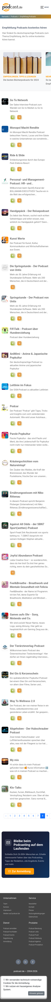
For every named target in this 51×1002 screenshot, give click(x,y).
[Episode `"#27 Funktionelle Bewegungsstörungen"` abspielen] (13, 396)
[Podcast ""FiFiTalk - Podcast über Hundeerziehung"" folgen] (19, 343)
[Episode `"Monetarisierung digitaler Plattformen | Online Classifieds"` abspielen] (13, 145)
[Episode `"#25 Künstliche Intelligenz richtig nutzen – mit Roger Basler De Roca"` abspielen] (13, 423)
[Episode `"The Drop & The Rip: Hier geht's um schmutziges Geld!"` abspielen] (13, 690)
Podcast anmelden (10, 928)
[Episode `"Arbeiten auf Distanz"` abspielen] (13, 343)
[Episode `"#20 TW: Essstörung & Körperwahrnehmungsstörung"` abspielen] (13, 805)
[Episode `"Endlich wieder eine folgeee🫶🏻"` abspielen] (13, 777)
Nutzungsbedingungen (37, 914)
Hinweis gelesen (36, 993)
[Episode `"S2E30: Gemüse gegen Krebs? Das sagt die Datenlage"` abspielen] (13, 514)
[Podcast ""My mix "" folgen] (19, 777)
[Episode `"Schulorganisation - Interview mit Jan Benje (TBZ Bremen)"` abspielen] (13, 318)
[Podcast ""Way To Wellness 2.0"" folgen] (19, 718)
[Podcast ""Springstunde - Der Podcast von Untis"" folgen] (19, 318)
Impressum (7, 910)
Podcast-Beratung (35, 928)
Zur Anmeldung (19, 871)
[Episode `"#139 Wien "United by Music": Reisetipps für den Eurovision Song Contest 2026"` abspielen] (13, 228)
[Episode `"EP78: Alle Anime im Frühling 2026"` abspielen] (13, 375)
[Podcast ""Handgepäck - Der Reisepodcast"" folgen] (19, 228)
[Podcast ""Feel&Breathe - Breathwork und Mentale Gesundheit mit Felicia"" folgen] (19, 604)
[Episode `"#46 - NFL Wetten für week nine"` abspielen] (13, 545)
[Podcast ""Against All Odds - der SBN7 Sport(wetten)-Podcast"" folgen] (19, 545)
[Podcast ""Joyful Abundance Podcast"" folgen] (13, 572)
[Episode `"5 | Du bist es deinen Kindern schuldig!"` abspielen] (13, 604)
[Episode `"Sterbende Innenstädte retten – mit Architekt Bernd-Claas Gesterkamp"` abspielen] (13, 256)
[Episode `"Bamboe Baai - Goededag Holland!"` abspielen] (13, 169)
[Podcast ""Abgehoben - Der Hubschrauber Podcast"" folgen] (19, 749)
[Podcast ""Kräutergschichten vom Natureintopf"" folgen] (19, 482)
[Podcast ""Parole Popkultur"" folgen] (19, 451)
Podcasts (14, 17)
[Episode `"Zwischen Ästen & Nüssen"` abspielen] (13, 482)
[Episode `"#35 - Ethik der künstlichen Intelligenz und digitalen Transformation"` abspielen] (13, 663)
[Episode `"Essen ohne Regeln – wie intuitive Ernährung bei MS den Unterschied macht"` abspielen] (13, 718)
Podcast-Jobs (34, 932)
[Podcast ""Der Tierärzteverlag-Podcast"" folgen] (19, 663)
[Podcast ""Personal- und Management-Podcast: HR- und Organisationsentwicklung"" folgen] (19, 200)
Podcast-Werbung (35, 938)
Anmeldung (7, 941)
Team (5, 904)
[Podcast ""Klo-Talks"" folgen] (19, 805)
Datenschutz (33, 917)
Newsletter (33, 904)
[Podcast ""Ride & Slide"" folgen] (19, 169)
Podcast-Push (34, 935)
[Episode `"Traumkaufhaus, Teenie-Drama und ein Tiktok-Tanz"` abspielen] (13, 451)
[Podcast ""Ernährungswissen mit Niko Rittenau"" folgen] (19, 514)
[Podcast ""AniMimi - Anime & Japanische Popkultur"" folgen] (19, 375)
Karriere (6, 907)
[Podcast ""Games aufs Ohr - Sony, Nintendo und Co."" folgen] (19, 635)
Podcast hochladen (10, 932)
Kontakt (31, 907)
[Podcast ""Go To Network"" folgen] (19, 117)
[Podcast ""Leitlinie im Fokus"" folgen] (19, 396)
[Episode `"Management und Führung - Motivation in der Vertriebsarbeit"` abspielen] (13, 200)
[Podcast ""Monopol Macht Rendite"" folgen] (19, 145)
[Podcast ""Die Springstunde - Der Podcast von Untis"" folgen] (13, 287)
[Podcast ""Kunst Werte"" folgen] (19, 256)
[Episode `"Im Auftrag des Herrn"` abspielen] (13, 749)
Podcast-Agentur (35, 941)
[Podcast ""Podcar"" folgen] (19, 423)
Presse (31, 910)
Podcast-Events (8, 935)
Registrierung (8, 938)
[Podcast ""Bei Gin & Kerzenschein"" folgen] (19, 690)
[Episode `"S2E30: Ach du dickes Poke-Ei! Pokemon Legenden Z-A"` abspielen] (13, 635)
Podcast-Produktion (36, 945)
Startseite (5, 17)
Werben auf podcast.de (11, 914)
